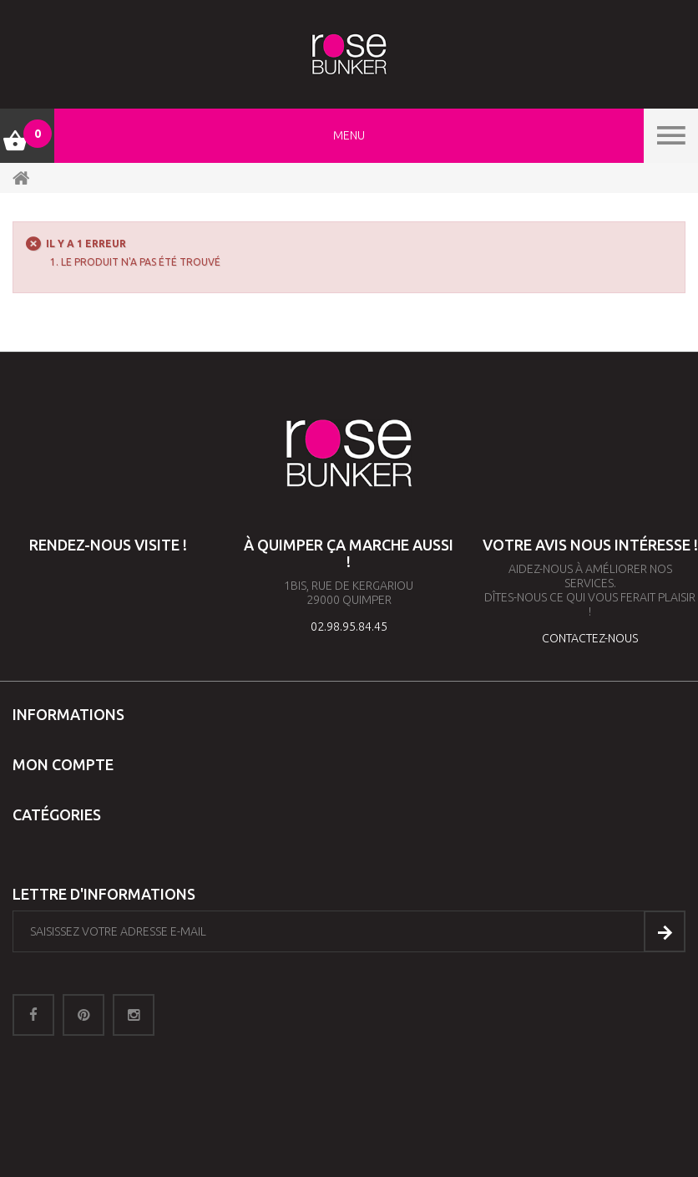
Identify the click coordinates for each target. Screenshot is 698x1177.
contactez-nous (590, 638)
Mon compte (63, 764)
